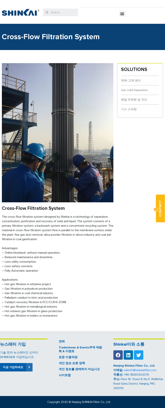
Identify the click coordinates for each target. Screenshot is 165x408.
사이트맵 (65, 375)
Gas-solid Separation (134, 90)
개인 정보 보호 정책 (72, 363)
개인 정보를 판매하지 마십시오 (79, 369)
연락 (62, 341)
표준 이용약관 (68, 357)
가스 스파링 (129, 109)
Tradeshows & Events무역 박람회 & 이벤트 (80, 349)
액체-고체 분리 (131, 80)
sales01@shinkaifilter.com (140, 370)
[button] (122, 13)
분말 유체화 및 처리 (134, 100)
